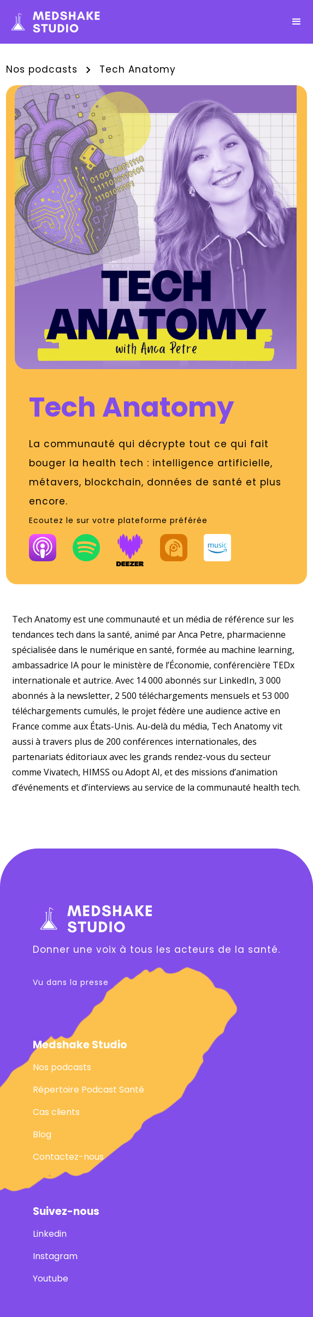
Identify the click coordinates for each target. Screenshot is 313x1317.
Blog (42, 1134)
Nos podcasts (42, 69)
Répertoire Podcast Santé (88, 1089)
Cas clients (56, 1112)
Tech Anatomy (137, 69)
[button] (296, 21)
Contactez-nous (68, 1156)
